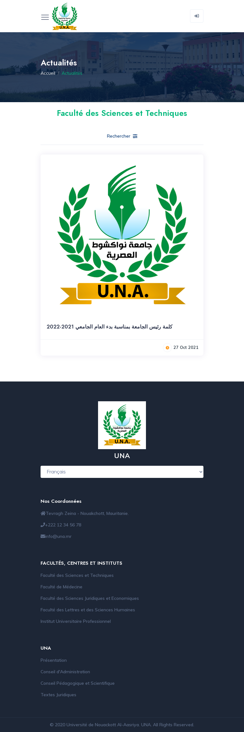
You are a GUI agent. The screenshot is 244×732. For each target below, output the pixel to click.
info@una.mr (58, 536)
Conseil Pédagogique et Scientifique (78, 683)
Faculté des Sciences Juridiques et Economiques (90, 598)
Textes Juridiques (58, 695)
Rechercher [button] (122, 136)
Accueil (48, 73)
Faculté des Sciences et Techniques (77, 575)
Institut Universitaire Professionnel (76, 621)
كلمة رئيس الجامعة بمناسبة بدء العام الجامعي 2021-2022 (109, 326)
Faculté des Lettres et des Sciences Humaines (88, 610)
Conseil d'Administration (65, 672)
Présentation (54, 660)
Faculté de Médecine (61, 587)
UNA (146, 725)
